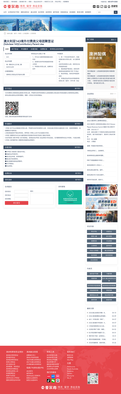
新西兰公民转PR (32, 378)
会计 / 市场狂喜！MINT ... (97, 319)
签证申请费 (8, 61)
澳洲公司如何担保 (32, 357)
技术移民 (41, 12)
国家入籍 (94, 236)
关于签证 (14, 49)
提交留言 (16, 203)
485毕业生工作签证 (12, 378)
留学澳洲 (56, 12)
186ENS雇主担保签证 (33, 359)
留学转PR (29, 373)
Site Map (70, 359)
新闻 (30, 1)
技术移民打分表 (52, 355)
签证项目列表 (109, 295)
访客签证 (109, 231)
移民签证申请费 (52, 359)
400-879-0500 (113, 1)
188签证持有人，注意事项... (96, 150)
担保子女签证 (10, 375)
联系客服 (14, 1)
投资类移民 (109, 255)
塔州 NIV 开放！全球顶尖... (97, 336)
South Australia (72, 369)
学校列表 (109, 290)
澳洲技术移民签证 (12, 355)
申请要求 (24, 49)
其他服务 (72, 12)
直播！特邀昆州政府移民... (95, 146)
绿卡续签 (109, 236)
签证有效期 (8, 53)
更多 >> (113, 39)
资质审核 (70, 357)
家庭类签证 (64, 12)
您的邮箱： (8, 199)
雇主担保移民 (109, 250)
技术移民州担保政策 (94, 285)
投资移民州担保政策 (109, 285)
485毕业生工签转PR (33, 375)
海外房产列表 (94, 273)
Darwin (69, 373)
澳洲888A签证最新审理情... (95, 155)
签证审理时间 (51, 362)
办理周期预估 (9, 71)
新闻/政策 (80, 12)
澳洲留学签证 (10, 357)
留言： (32, 191)
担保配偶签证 (10, 373)
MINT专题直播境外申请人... (95, 160)
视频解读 (66, 1)
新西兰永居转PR (32, 380)
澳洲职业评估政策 (53, 366)
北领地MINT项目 (13, 12)
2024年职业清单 (52, 369)
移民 (19, 33)
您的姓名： (8, 191)
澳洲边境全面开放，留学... (95, 170)
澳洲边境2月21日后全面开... (96, 175)
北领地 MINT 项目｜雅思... (97, 329)
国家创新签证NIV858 (13, 380)
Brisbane (70, 371)
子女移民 (109, 241)
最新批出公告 (94, 295)
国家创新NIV (25, 12)
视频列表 (94, 278)
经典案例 (88, 12)
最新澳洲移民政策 (53, 364)
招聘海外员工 (31, 355)
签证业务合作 (38, 1)
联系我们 (6, 1)
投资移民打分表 (52, 357)
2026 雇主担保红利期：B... (97, 312)
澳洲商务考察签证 (12, 369)
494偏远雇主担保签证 (33, 364)
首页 (15, 33)
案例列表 (94, 300)
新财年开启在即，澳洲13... (95, 179)
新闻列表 (109, 300)
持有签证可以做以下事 (38, 53)
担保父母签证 (10, 362)
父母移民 (33, 33)
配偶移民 (94, 241)
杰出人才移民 (94, 250)
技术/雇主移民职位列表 (109, 280)
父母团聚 (26, 33)
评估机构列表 (94, 290)
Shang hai (70, 375)
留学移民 (109, 245)
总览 (7, 49)
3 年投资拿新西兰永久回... (97, 326)
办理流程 (34, 49)
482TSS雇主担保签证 (33, 362)
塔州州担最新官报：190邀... (98, 339)
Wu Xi (69, 378)
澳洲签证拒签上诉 (12, 371)
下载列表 (109, 273)
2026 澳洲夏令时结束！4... (97, 322)
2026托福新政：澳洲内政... (97, 342)
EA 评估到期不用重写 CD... (97, 332)
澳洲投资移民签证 (12, 359)
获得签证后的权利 (57, 49)
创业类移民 (94, 260)
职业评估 (58, 1)
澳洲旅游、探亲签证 (13, 366)
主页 (5, 12)
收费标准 (43, 49)
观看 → (113, 87)
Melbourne (71, 366)
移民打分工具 (48, 1)
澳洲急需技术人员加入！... (95, 165)
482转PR (29, 371)
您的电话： (8, 195)
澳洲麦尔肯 (22, 1)
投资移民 (49, 12)
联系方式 (70, 355)
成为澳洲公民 (10, 364)
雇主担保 (34, 12)
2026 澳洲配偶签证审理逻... (97, 316)
